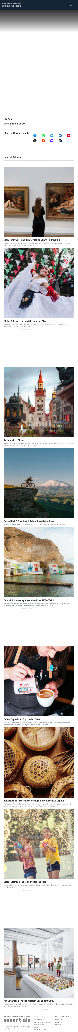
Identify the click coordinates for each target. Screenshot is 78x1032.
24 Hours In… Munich (14, 440)
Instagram (58, 1022)
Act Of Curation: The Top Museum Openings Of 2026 (29, 1000)
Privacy (36, 1027)
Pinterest (58, 1025)
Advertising (38, 1020)
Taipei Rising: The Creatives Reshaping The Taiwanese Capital (34, 800)
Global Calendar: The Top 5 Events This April (25, 881)
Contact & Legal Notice (42, 1022)
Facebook (58, 1020)
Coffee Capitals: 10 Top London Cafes (22, 719)
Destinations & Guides (14, 123)
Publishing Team (40, 1030)
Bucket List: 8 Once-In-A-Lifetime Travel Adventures (29, 521)
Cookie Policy (39, 1025)
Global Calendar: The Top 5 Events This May (25, 321)
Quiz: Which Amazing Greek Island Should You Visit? (29, 600)
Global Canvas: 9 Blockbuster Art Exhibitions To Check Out (32, 239)
